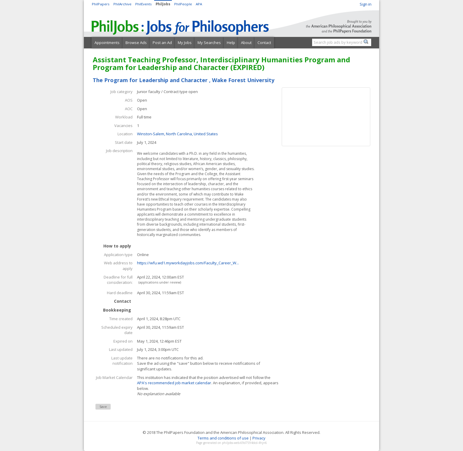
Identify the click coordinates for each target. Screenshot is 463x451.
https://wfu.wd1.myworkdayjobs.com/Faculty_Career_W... (188, 263)
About (246, 42)
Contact (264, 42)
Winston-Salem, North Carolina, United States (177, 133)
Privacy (258, 438)
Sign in (365, 4)
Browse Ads (136, 42)
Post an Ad (162, 42)
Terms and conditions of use (223, 438)
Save (103, 406)
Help (231, 42)
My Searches (209, 42)
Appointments (107, 42)
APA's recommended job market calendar (174, 382)
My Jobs (185, 42)
